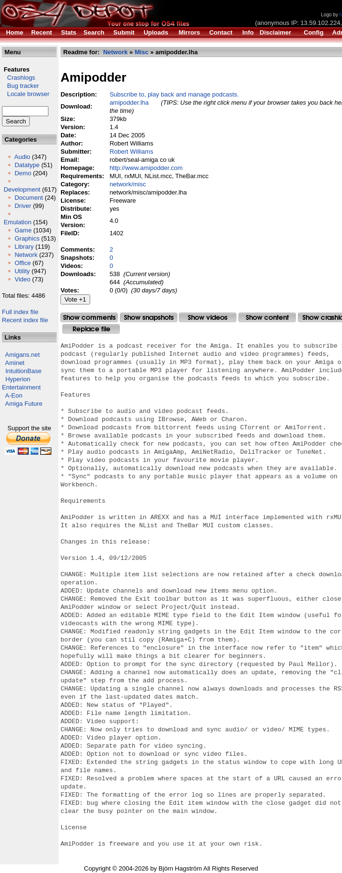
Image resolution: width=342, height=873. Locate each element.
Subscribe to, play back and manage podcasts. (174, 94)
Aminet (14, 362)
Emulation (18, 222)
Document (28, 197)
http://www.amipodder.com (145, 167)
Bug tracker (20, 85)
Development (22, 189)
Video (22, 279)
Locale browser (25, 93)
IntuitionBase (23, 371)
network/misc (127, 184)
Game (22, 230)
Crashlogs (18, 77)
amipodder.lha (129, 102)
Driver (22, 205)
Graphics (26, 238)
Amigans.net (22, 354)
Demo (22, 173)
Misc (142, 52)
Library (24, 246)
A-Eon (14, 395)
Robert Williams (131, 151)
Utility (22, 271)
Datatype (26, 165)
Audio (22, 156)
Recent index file (25, 320)
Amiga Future (24, 403)
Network (25, 254)
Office (22, 263)
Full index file (20, 311)
